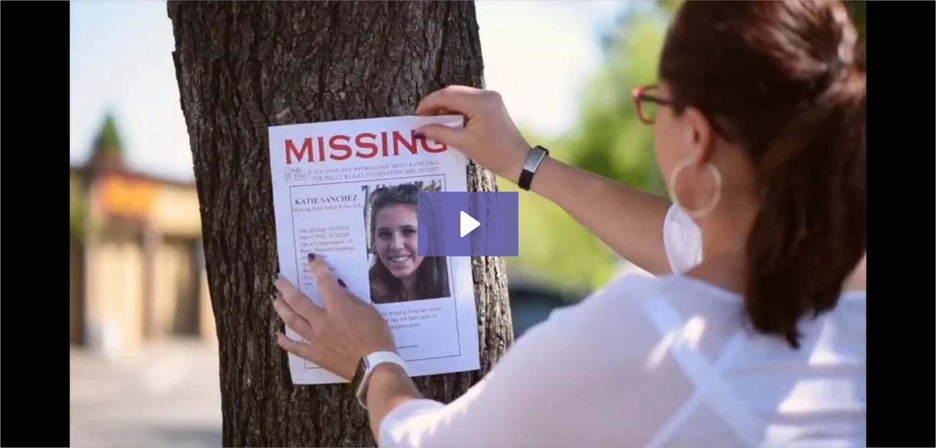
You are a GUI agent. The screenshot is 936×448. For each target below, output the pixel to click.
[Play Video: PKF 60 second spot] (468, 224)
